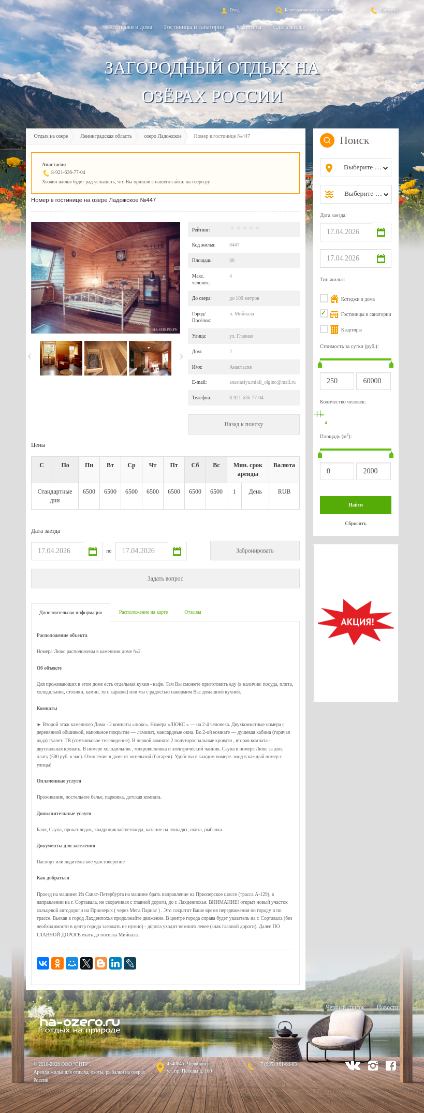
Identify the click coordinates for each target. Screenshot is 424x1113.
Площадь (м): (336, 435)
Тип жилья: (332, 279)
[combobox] (364, 168)
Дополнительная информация (70, 612)
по (108, 551)
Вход (229, 9)
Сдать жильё (289, 27)
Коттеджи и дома (130, 27)
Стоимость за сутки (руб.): (349, 346)
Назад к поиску (243, 424)
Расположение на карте (143, 612)
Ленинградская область (105, 136)
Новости (388, 1007)
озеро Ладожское (163, 136)
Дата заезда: (333, 215)
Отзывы (192, 612)
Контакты (384, 9)
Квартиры (248, 27)
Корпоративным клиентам (304, 9)
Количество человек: (343, 401)
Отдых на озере (51, 136)
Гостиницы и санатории (194, 27)
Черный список (345, 1007)
